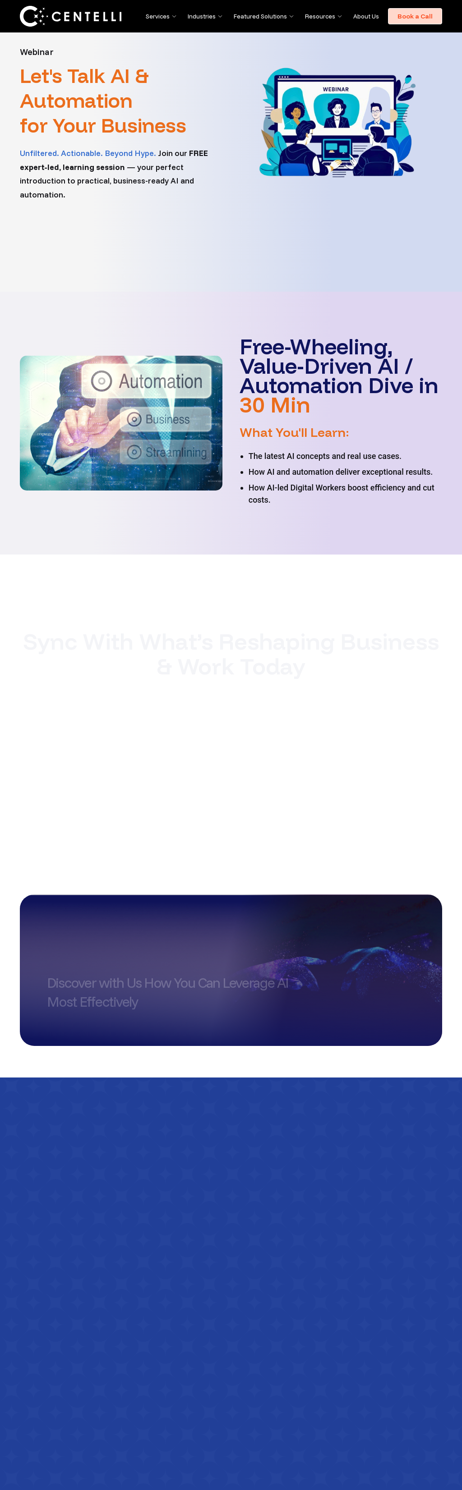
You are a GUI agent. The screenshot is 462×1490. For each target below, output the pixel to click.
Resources (320, 16)
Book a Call (415, 16)
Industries (202, 16)
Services (158, 16)
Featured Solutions (260, 16)
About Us (366, 16)
